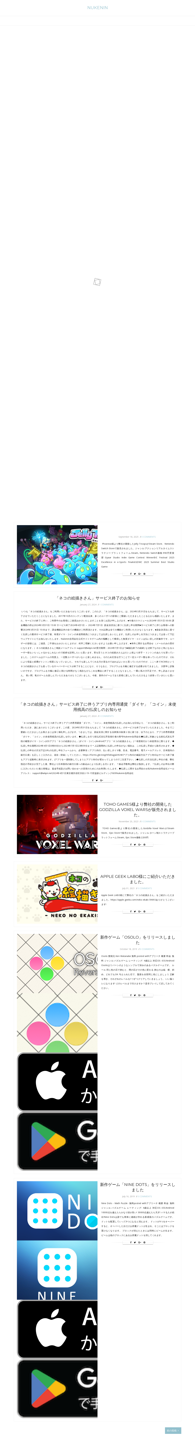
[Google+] (139, 574)
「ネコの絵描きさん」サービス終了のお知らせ (97, 598)
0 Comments (148, 536)
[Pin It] (144, 574)
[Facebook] (130, 574)
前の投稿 (173, 1430)
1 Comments (106, 604)
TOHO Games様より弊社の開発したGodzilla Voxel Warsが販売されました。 (137, 809)
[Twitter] (135, 574)
